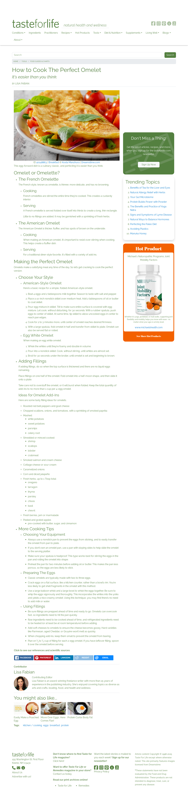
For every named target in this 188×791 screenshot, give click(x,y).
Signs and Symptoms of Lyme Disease (151, 214)
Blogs (166, 32)
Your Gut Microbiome (141, 197)
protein (65, 725)
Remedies (84, 785)
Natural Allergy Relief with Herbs (147, 192)
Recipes (65, 32)
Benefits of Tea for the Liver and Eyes (150, 187)
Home (15, 61)
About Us (17, 772)
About (17, 39)
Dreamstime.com (90, 162)
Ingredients (35, 32)
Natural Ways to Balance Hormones (149, 219)
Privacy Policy (101, 771)
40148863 (41, 162)
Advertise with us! (21, 776)
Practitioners (51, 32)
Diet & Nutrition (112, 32)
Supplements (133, 32)
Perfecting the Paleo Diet (143, 224)
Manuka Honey (138, 233)
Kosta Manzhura (71, 162)
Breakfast (54, 162)
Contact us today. (62, 774)
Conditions (18, 32)
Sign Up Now (149, 164)
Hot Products (82, 32)
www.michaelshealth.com (149, 327)
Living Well (151, 32)
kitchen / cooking (32, 725)
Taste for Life (65, 785)
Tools (96, 32)
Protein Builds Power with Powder (148, 201)
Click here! (58, 761)
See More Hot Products (148, 336)
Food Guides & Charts (39, 61)
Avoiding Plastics (139, 228)
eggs (46, 725)
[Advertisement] (94, 8)
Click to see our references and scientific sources (42, 650)
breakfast (55, 725)
